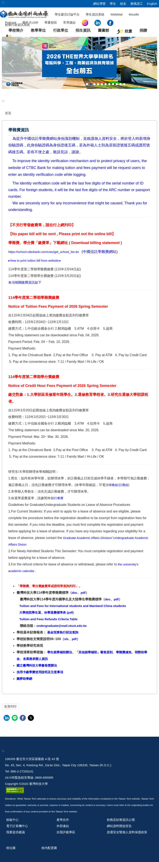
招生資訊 (83, 30)
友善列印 (10, 706)
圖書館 (103, 30)
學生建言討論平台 (67, 14)
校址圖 (11, 848)
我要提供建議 (15, 832)
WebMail (117, 14)
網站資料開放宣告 (119, 826)
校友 (123, 3)
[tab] (87, 84)
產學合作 (63, 819)
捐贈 (143, 30)
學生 (113, 3)
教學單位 (38, 30)
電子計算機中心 (17, 826)
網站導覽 (99, 3)
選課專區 (42, 14)
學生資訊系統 (95, 14)
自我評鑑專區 (66, 832)
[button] (11, 63)
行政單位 (60, 30)
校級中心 (12, 819)
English (152, 3)
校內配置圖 (49, 848)
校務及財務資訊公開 (121, 819)
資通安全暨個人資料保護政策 (127, 832)
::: (3, 2)
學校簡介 (15, 30)
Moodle (134, 14)
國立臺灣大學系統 (17, 14)
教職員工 (136, 3)
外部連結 (63, 826)
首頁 (8, 113)
